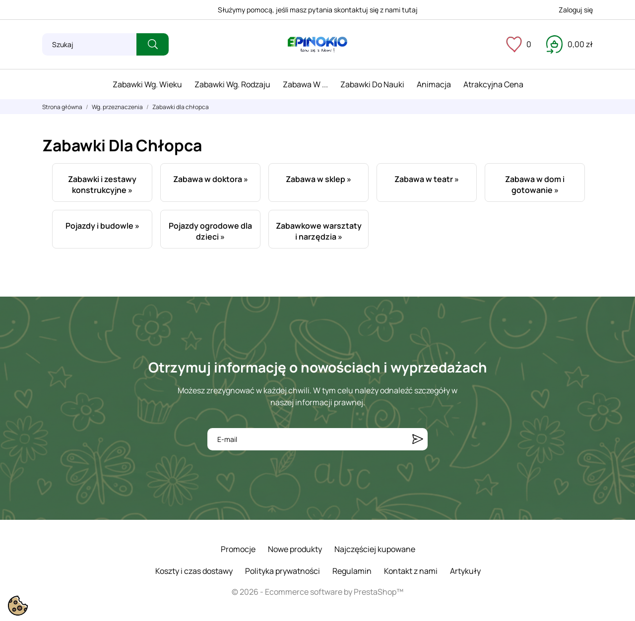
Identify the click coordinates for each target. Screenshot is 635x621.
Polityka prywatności (282, 570)
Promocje (238, 549)
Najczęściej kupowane (374, 549)
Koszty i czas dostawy (194, 570)
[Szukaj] (89, 44)
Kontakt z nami (411, 570)
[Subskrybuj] (418, 439)
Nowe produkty (295, 549)
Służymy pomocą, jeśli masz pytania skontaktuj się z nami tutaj (318, 9)
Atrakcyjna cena (493, 84)
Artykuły (465, 570)
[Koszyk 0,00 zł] (569, 44)
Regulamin (352, 570)
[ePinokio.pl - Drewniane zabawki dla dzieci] (317, 45)
